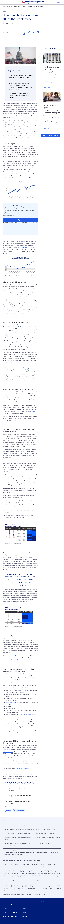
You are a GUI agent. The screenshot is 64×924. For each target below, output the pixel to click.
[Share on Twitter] (33, 32)
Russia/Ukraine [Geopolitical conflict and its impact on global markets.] (23, 714)
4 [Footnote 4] (25, 357)
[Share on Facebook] (29, 32)
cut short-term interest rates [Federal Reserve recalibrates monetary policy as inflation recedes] (25, 247)
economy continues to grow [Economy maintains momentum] (29, 299)
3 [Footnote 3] (25, 361)
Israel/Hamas (32, 714)
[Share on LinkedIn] (37, 32)
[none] (20, 219)
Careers (5, 908)
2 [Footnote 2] (29, 348)
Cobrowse (25, 916)
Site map (24, 905)
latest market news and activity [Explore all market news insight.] (24, 768)
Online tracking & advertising (11, 912)
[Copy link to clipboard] (24, 34)
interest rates (6, 749)
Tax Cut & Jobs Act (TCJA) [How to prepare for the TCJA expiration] (23, 327)
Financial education (8, 905)
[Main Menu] (4, 2)
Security (24, 901)
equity (8, 656)
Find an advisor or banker (50, 135)
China (7, 710)
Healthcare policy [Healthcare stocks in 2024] (11, 702)
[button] (59, 2)
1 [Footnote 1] (33, 302)
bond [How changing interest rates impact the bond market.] (14, 656)
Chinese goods (27, 368)
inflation (32, 411)
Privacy (24, 912)
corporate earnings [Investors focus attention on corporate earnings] (17, 291)
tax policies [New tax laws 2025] (23, 690)
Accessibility (25, 908)
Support (5, 901)
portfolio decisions (8, 751)
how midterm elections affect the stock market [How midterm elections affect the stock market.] (16, 660)
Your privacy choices (10, 916)
